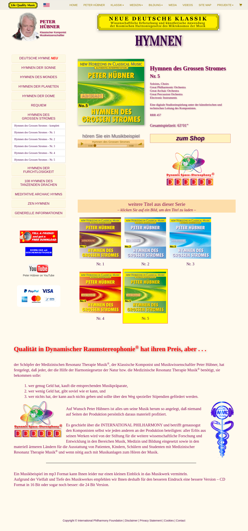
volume (140, 144)
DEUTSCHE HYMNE (38, 58)
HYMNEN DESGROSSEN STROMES (38, 116)
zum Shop (190, 138)
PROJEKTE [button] (225, 5)
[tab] (39, 58)
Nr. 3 (190, 264)
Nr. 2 (145, 264)
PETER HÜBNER (94, 5)
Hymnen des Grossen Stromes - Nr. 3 (34, 146)
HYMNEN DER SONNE (38, 68)
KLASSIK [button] (117, 5)
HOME (74, 5)
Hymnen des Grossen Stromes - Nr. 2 (34, 139)
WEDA (173, 5)
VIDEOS (187, 5)
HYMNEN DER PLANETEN (39, 86)
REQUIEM (38, 105)
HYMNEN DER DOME (38, 96)
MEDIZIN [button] (136, 5)
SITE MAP (205, 5)
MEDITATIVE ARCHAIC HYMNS (38, 194)
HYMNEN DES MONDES (38, 77)
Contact (180, 520)
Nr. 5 (145, 318)
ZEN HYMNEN (38, 203)
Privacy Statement (151, 520)
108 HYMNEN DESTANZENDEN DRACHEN (38, 183)
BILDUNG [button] (156, 5)
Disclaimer (131, 520)
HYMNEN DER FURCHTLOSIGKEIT (38, 170)
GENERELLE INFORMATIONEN (38, 213)
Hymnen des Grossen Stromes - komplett (36, 125)
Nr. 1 (100, 264)
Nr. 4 (100, 318)
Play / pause (82, 144)
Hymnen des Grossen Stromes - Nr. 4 (34, 152)
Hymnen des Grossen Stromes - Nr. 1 (34, 132)
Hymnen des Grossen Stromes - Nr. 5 (34, 159)
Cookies (169, 520)
